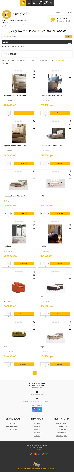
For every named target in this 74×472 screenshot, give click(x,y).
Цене (51, 60)
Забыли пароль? (61, 435)
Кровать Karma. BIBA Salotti (15, 145)
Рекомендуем (12, 418)
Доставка (37, 429)
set (42, 296)
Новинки (12, 423)
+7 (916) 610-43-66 (23, 31)
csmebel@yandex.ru (37, 394)
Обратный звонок (37, 387)
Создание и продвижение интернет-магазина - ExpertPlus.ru (37, 465)
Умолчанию (59, 60)
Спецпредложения (12, 426)
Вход (58, 12)
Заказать (23, 112)
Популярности (22, 60)
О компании (37, 432)
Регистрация (67, 12)
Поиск (68, 36)
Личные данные (61, 429)
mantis (43, 246)
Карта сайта (37, 449)
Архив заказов (62, 426)
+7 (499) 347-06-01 (54, 31)
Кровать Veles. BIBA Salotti (52, 145)
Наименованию (43, 60)
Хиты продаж (12, 429)
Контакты (37, 435)
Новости (37, 423)
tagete (43, 346)
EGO (42, 196)
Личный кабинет (61, 423)
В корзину (60, 213)
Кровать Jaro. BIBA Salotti (51, 95)
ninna (6, 296)
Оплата (37, 426)
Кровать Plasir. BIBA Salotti (15, 196)
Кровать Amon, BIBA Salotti (15, 95)
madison (7, 246)
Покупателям (61, 418)
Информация (37, 418)
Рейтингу (32, 60)
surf (5, 346)
